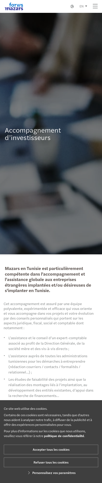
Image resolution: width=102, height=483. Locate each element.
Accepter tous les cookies (51, 449)
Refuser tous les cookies (51, 462)
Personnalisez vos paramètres (51, 472)
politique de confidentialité (64, 435)
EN (82, 6)
